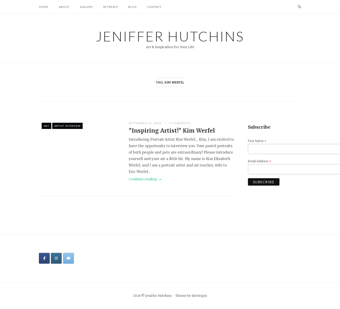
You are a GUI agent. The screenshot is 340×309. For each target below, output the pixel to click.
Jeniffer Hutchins (170, 36)
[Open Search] (299, 7)
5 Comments (180, 123)
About (64, 7)
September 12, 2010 (146, 123)
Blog (132, 7)
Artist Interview (67, 125)
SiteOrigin (199, 296)
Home (43, 7)
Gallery (86, 7)
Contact (154, 7)
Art (46, 125)
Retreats (110, 7)
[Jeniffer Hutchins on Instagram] (56, 258)
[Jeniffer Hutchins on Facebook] (44, 258)
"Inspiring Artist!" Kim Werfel (172, 130)
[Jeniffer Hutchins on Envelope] (68, 258)
